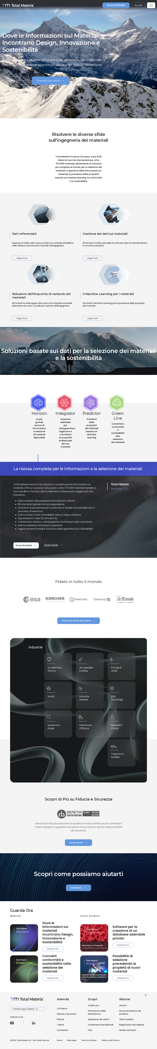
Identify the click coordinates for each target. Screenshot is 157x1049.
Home (59, 1040)
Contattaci (16, 80)
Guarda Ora (39, 948)
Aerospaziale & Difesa (87, 668)
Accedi (138, 5)
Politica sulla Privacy (110, 1040)
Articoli (122, 1005)
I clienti (60, 1024)
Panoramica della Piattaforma (97, 1012)
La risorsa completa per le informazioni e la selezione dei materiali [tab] (77, 468)
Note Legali (72, 1040)
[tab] (39, 432)
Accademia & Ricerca (55, 668)
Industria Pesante (86, 697)
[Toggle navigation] (151, 5)
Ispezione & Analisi (55, 726)
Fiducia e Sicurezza (66, 1013)
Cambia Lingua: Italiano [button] (24, 1009)
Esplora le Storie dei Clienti (78, 620)
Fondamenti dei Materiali (100, 1024)
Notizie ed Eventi (127, 1030)
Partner (60, 1019)
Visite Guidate (126, 1019)
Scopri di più (53, 545)
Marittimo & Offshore (87, 726)
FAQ (90, 1030)
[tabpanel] (78, 510)
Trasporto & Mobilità (119, 754)
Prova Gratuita (116, 5)
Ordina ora (93, 1005)
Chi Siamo (62, 1008)
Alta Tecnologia (119, 697)
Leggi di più (22, 258)
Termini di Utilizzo (89, 1040)
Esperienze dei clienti (98, 1019)
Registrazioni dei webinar (131, 1024)
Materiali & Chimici (118, 726)
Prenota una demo (51, 80)
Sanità (53, 696)
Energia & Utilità (118, 668)
